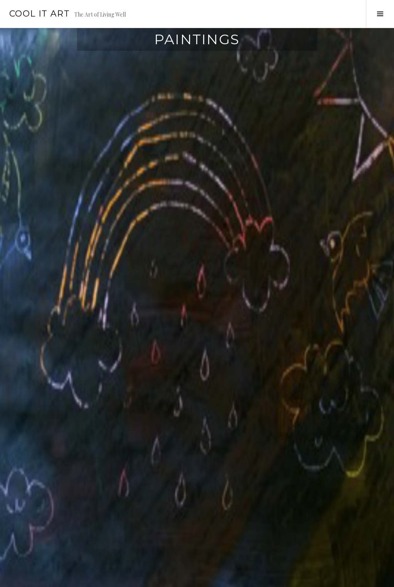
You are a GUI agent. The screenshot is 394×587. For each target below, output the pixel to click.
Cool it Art (39, 13)
